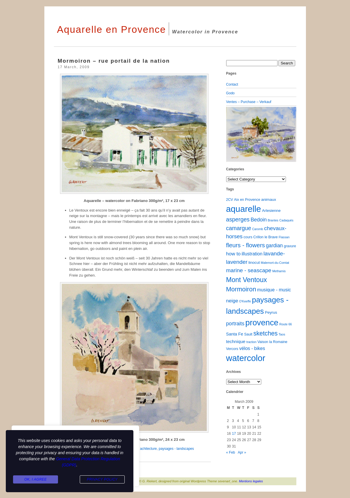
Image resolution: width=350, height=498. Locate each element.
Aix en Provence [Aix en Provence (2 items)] (247, 200)
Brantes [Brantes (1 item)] (273, 220)
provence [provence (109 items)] (261, 322)
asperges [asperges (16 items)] (238, 219)
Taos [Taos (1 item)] (282, 334)
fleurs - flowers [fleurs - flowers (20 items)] (245, 245)
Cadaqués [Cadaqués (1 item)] (286, 220)
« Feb (230, 452)
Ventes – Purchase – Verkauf (248, 102)
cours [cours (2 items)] (248, 237)
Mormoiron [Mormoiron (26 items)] (241, 289)
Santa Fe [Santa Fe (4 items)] (234, 334)
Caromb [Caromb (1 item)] (257, 229)
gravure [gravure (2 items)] (290, 246)
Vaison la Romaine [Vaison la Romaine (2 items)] (272, 342)
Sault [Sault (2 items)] (248, 334)
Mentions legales (251, 481)
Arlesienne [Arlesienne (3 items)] (271, 210)
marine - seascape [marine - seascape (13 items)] (248, 270)
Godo (230, 93)
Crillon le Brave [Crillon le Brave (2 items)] (265, 237)
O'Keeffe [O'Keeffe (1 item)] (245, 301)
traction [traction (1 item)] (251, 342)
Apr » (242, 452)
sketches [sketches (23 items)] (265, 333)
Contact (232, 84)
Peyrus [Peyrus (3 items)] (271, 312)
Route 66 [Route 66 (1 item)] (285, 324)
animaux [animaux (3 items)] (268, 199)
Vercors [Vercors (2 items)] (232, 349)
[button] (231, 134)
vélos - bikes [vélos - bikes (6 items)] (252, 348)
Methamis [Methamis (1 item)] (279, 271)
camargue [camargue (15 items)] (238, 228)
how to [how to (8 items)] (233, 254)
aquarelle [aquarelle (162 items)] (243, 209)
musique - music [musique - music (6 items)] (274, 289)
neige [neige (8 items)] (232, 301)
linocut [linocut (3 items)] (254, 262)
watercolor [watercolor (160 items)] (245, 358)
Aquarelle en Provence (111, 29)
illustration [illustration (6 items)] (252, 253)
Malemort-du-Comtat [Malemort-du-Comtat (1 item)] (275, 262)
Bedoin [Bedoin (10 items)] (259, 220)
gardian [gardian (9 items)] (274, 245)
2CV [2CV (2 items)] (229, 200)
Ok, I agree (35, 479)
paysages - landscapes (176, 449)
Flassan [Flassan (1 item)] (284, 237)
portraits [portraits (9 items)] (235, 323)
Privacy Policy (102, 479)
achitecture (148, 449)
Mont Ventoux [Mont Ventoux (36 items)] (246, 280)
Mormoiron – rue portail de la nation (114, 61)
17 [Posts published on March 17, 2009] (234, 434)
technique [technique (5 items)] (236, 341)
